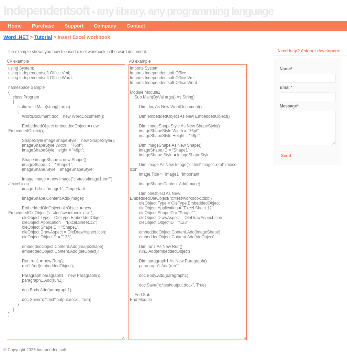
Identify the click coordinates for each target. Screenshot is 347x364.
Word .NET (16, 37)
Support (74, 26)
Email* (286, 87)
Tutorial (43, 37)
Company (105, 26)
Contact (136, 26)
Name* (286, 68)
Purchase (43, 26)
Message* (289, 106)
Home (15, 26)
